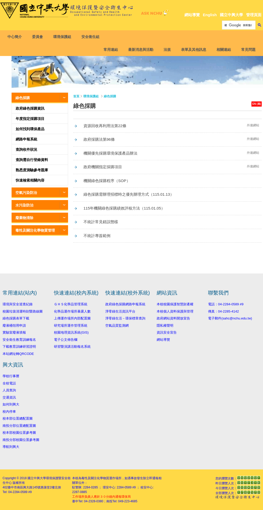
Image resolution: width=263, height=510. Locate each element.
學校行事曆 (11, 376)
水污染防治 (24, 205)
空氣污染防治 (26, 193)
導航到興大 (11, 447)
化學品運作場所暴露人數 (72, 311)
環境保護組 (64, 37)
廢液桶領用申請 (14, 325)
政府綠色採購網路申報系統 (125, 304)
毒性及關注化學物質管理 (35, 230)
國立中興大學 (231, 15)
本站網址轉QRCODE (18, 354)
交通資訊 (9, 397)
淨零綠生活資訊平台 (120, 311)
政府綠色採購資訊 (30, 108)
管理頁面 (253, 15)
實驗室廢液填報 (14, 332)
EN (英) (256, 103)
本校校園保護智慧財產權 (175, 304)
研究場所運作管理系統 (70, 325)
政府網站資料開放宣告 (173, 318)
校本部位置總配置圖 (18, 418)
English (210, 15)
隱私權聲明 (165, 325)
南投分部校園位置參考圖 (21, 440)
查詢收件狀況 (26, 149)
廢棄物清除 (24, 218)
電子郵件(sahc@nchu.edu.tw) (230, 318)
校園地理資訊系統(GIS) (71, 332)
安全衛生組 (92, 37)
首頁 (76, 96)
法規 (165, 50)
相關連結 (222, 50)
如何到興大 (11, 404)
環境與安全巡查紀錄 (18, 304)
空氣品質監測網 (117, 325)
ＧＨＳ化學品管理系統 (70, 304)
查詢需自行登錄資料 (32, 160)
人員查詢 (9, 390)
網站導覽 (192, 15)
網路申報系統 (26, 139)
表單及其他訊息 (192, 50)
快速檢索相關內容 (30, 180)
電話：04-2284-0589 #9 (225, 304)
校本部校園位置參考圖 (19, 433)
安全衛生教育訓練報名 (19, 340)
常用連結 (109, 50)
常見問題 (247, 50)
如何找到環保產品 (30, 129)
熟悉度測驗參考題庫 (32, 170)
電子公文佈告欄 (65, 340)
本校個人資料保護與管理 (175, 311)
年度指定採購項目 (30, 119)
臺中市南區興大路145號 (24, 487)
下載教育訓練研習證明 (19, 346)
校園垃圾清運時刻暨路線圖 (23, 311)
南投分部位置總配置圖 (19, 426)
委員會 (39, 37)
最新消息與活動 (139, 50)
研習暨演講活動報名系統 (72, 346)
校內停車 (9, 411)
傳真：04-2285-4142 (223, 311)
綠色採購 (22, 98)
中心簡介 (16, 37)
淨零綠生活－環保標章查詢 (125, 318)
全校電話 (9, 383)
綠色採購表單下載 (16, 318)
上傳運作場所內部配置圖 (72, 318)
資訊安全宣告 (167, 332)
